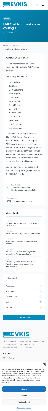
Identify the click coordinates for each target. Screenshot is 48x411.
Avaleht (5, 46)
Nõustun (24, 389)
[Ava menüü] (42, 4)
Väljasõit (24, 307)
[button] (44, 365)
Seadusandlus (24, 291)
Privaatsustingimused (24, 408)
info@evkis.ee (9, 358)
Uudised (15, 46)
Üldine (7, 19)
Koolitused (24, 285)
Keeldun (24, 395)
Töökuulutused (24, 296)
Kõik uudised (24, 317)
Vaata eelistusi (24, 402)
